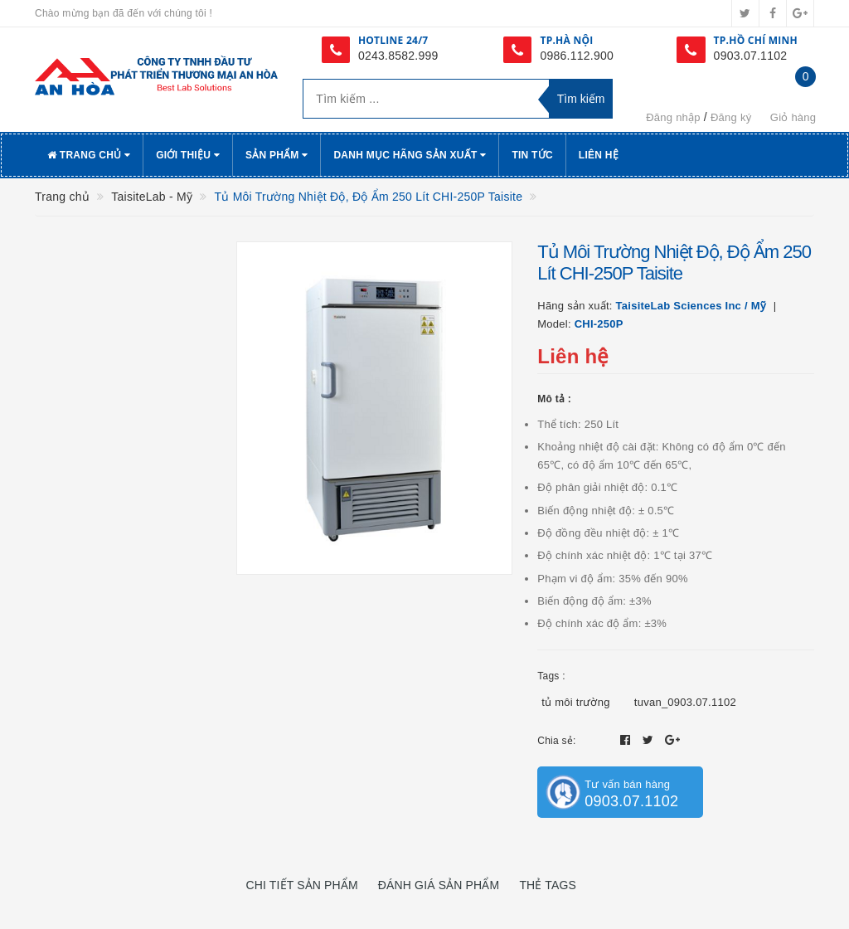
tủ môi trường (575, 702)
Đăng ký (731, 117)
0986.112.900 (577, 55)
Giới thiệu (188, 155)
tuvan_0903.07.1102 (685, 702)
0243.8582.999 (398, 55)
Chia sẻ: (556, 741)
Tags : (551, 676)
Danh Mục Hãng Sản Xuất (409, 155)
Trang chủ (88, 155)
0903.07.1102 (751, 55)
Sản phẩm (276, 155)
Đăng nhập (673, 117)
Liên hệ (599, 155)
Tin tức (532, 155)
